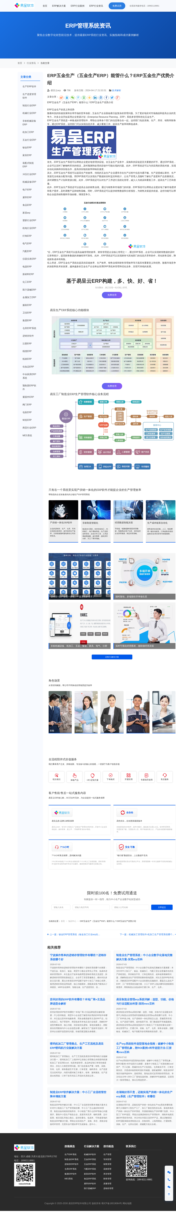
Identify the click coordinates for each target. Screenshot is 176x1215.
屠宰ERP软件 (90, 1183)
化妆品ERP (28, 366)
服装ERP (27, 305)
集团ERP (27, 320)
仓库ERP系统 (29, 328)
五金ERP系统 (90, 1159)
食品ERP (27, 205)
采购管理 (107, 1169)
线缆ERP (27, 351)
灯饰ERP (27, 236)
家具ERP (27, 155)
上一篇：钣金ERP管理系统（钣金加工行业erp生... (73, 934)
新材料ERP (28, 274)
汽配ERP (27, 251)
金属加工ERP (29, 297)
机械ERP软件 (90, 1154)
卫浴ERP (27, 313)
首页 (45, 6)
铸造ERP (27, 420)
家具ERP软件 (90, 1174)
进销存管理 (108, 1188)
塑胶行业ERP (29, 220)
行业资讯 (31, 63)
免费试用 (116, 6)
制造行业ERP (29, 105)
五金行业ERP (29, 140)
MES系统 (27, 435)
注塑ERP (27, 343)
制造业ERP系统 (71, 1159)
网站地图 (127, 1203)
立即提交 (162, 907)
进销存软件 (28, 336)
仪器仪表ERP (29, 259)
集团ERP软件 (71, 1174)
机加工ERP (28, 132)
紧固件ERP (28, 397)
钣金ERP (27, 147)
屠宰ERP (27, 197)
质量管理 (107, 1183)
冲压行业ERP (29, 174)
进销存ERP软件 (71, 1164)
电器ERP (27, 266)
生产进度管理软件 (29, 96)
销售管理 (107, 1164)
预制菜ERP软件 (29, 387)
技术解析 (116, 90)
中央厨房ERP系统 (29, 376)
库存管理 (107, 1174)
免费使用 (112, 295)
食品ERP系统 (90, 1179)
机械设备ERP (29, 182)
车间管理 (107, 1159)
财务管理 (107, 1179)
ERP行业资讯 (96, 6)
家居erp (26, 213)
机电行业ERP (29, 228)
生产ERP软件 (29, 86)
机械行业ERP (29, 113)
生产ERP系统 (71, 1154)
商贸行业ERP (29, 428)
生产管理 (107, 1154)
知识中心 (72, 921)
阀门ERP (27, 404)
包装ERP (27, 412)
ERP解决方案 (59, 6)
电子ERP (27, 189)
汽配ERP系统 (90, 1169)
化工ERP (27, 282)
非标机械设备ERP (29, 123)
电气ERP (27, 243)
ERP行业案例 (77, 6)
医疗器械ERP (29, 290)
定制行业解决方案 (112, 657)
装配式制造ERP (28, 165)
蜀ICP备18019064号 (111, 1203)
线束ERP (27, 359)
